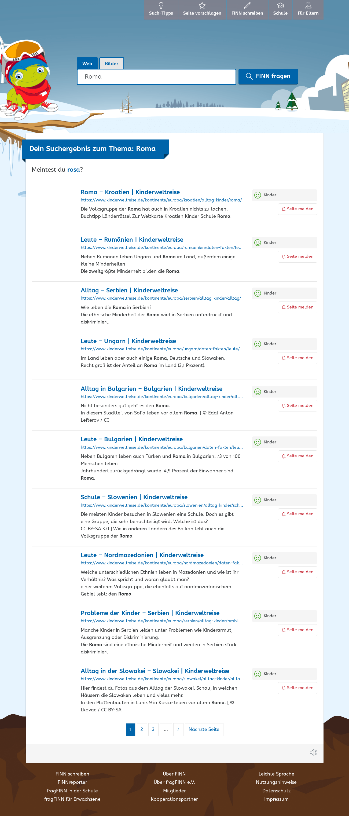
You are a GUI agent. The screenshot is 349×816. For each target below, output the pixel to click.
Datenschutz (276, 791)
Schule (279, 10)
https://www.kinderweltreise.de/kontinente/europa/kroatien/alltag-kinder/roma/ (161, 200)
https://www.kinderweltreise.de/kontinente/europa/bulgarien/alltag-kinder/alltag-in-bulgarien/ (162, 397)
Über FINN (174, 774)
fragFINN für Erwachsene (72, 799)
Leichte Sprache (276, 774)
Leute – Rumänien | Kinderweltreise (132, 240)
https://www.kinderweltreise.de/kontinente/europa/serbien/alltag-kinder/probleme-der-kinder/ (162, 621)
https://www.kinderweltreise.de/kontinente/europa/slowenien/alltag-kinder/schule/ (162, 505)
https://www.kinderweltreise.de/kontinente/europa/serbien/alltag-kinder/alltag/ (161, 298)
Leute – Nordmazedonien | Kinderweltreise (142, 555)
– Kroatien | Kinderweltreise (130, 192)
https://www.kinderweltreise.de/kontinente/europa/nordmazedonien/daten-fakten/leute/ (162, 563)
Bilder (112, 64)
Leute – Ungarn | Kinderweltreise (128, 341)
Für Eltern (308, 10)
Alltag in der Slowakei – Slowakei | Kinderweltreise (155, 671)
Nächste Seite (204, 729)
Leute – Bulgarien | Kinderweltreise (132, 439)
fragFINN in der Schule (72, 791)
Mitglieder (174, 791)
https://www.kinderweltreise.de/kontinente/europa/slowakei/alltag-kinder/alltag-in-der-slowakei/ (162, 679)
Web (87, 64)
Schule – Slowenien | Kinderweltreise (134, 497)
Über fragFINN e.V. (174, 782)
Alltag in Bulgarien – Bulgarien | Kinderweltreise (151, 389)
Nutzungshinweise (276, 782)
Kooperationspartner (174, 799)
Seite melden (298, 209)
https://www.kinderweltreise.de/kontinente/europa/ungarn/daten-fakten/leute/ (160, 349)
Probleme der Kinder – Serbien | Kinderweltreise (150, 613)
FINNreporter (72, 782)
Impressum (276, 799)
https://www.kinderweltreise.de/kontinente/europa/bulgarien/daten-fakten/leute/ (162, 447)
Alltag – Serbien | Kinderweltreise (129, 290)
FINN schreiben (72, 774)
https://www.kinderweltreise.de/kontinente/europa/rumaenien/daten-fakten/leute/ (162, 248)
